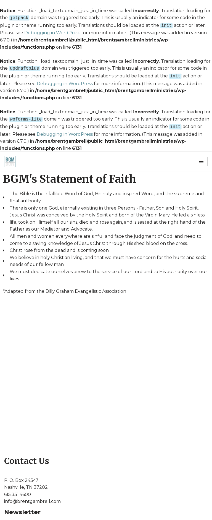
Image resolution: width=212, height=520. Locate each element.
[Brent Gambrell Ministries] (10, 158)
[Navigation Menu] (201, 158)
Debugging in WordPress (52, 31)
